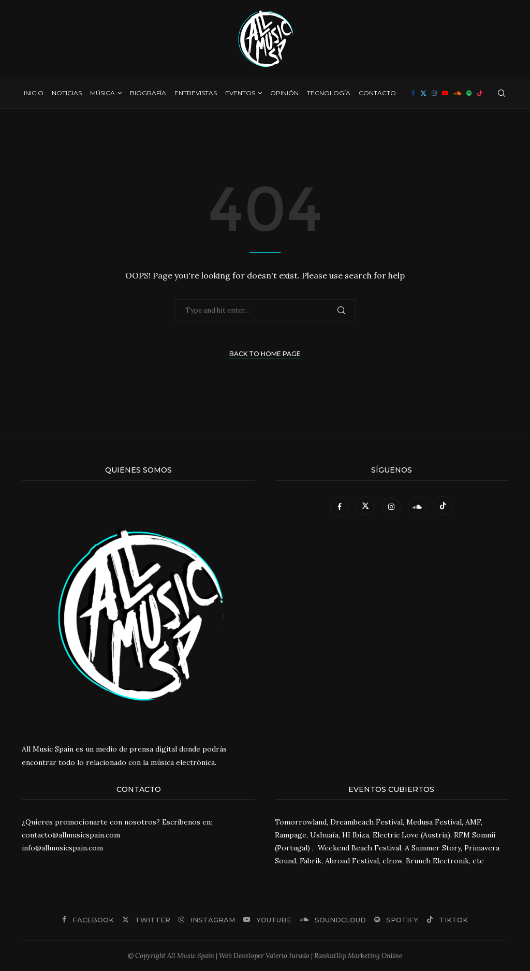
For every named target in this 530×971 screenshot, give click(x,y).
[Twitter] (423, 93)
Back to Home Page (265, 354)
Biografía (148, 93)
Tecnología (328, 93)
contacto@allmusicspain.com (71, 835)
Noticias (67, 93)
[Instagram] (434, 93)
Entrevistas (195, 93)
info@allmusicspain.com (62, 847)
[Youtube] (445, 93)
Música (102, 93)
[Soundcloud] (457, 93)
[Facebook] (413, 93)
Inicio (33, 93)
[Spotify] (469, 93)
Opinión (284, 93)
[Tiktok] (480, 93)
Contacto (377, 93)
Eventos (240, 93)
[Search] (501, 93)
